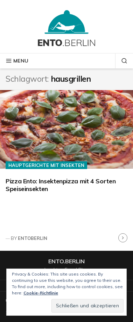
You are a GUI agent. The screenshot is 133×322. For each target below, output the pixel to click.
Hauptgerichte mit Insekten (46, 165)
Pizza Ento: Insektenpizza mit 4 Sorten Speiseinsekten (60, 185)
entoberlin (32, 238)
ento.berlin (66, 261)
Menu (17, 61)
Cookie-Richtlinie (40, 292)
